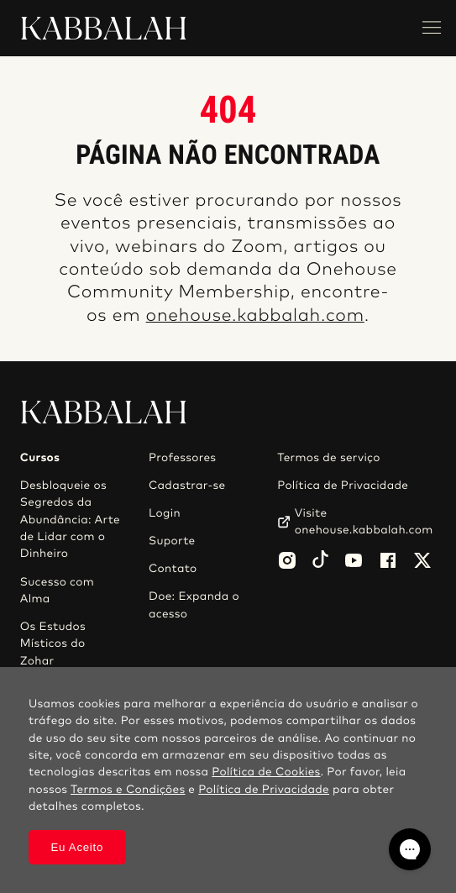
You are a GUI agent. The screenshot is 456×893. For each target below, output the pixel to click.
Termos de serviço (328, 458)
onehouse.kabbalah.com (255, 316)
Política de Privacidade (342, 485)
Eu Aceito (76, 847)
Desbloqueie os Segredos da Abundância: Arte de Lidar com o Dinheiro (70, 520)
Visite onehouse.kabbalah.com (364, 521)
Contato (173, 569)
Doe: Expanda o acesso (194, 605)
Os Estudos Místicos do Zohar (53, 644)
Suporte (172, 541)
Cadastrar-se (187, 485)
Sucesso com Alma (57, 590)
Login (165, 513)
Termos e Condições (128, 790)
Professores (182, 458)
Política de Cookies (266, 772)
